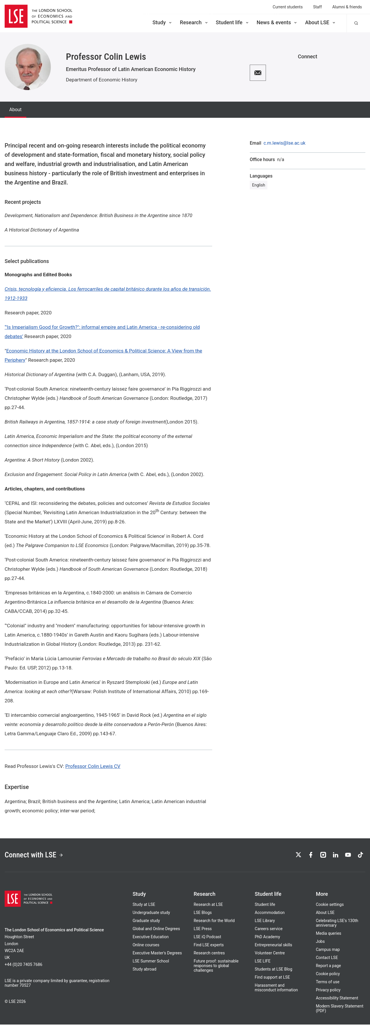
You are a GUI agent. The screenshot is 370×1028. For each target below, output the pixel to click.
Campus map (328, 953)
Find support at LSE (272, 980)
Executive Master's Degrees (157, 956)
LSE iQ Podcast (207, 940)
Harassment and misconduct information (276, 991)
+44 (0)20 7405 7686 (23, 968)
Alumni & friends (347, 7)
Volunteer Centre (270, 956)
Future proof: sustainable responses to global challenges (216, 969)
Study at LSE (144, 908)
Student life (232, 22)
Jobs (320, 945)
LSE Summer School (151, 964)
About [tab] (15, 109)
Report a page (328, 969)
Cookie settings (330, 908)
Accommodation (270, 916)
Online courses (146, 948)
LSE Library (265, 924)
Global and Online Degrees (156, 932)
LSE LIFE (262, 964)
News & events (277, 22)
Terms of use (328, 985)
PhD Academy (267, 940)
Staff (317, 7)
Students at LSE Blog (273, 972)
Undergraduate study (151, 916)
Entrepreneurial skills (273, 948)
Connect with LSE (40, 856)
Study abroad (144, 972)
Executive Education (151, 940)
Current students (288, 7)
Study (162, 22)
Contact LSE (327, 961)
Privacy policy (328, 993)
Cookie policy (328, 977)
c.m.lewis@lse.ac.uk (285, 143)
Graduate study (146, 924)
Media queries (328, 936)
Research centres (209, 956)
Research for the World (214, 924)
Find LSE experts (209, 948)
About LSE (320, 22)
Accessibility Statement (337, 1001)
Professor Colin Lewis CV (93, 766)
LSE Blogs (203, 916)
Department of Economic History (101, 80)
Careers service (268, 932)
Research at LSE (208, 908)
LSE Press (203, 932)
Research (194, 22)
